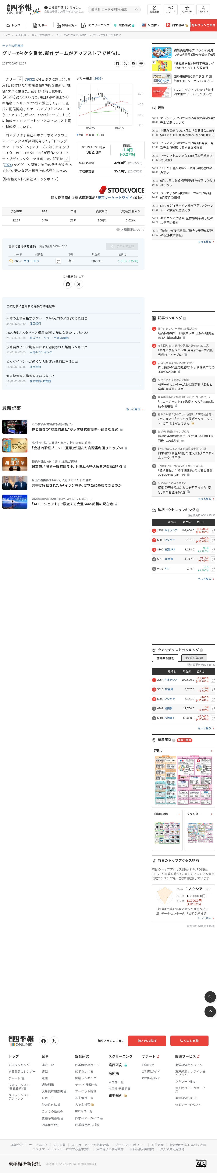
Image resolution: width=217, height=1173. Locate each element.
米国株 (150, 25)
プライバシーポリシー (130, 1145)
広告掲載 (59, 1145)
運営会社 (17, 1145)
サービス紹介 (38, 1145)
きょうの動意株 (41, 35)
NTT (167, 568)
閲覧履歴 (154, 9)
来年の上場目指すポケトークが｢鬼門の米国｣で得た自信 (47, 318)
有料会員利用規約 (142, 1149)
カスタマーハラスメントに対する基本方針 (61, 1149)
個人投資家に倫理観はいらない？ (30, 376)
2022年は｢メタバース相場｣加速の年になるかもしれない (47, 333)
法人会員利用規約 (172, 1149)
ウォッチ (187, 9)
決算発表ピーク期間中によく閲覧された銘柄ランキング (46, 347)
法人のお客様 (189, 1041)
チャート (170, 9)
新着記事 (21, 35)
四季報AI (177, 25)
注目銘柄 (35, 323)
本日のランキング (41, 352)
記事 (40, 25)
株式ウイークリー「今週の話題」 (50, 338)
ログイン (203, 9)
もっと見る (133, 409)
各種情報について (133, 229)
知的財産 (158, 1145)
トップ (13, 25)
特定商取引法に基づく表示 (188, 1145)
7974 (8, 165)
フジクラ (169, 540)
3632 (98, 78)
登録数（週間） (165, 658)
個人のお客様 (147, 1041)
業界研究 (123, 25)
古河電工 (169, 718)
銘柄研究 (67, 25)
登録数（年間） (194, 658)
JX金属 (168, 559)
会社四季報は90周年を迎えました (64, 11)
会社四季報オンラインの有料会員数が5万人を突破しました (66, 7)
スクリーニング (95, 25)
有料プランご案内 (203, 25)
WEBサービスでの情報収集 (90, 1145)
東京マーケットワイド (115, 198)
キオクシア (170, 530)
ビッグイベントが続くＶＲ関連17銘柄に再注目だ (42, 361)
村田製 (168, 708)
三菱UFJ (169, 549)
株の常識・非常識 (40, 381)
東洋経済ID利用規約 (110, 1149)
